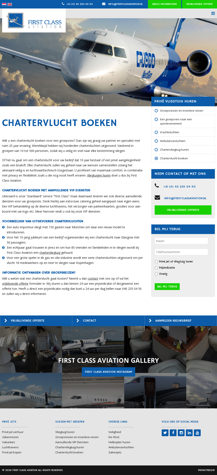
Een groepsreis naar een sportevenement (176, 121)
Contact (89, 321)
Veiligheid (114, 432)
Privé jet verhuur (13, 432)
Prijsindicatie (167, 267)
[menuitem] (4, 4)
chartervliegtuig (49, 253)
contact (93, 278)
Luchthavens (10, 447)
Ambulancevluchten (172, 141)
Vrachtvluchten (169, 132)
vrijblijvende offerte (15, 284)
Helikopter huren (119, 442)
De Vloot (113, 437)
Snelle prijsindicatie (164, 4)
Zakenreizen (10, 437)
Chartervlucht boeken (174, 158)
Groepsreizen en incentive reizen (181, 110)
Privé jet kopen (11, 452)
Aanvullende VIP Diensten (72, 442)
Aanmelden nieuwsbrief (173, 321)
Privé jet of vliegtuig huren (176, 261)
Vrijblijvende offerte (199, 4)
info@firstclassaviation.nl (122, 4)
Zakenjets (114, 452)
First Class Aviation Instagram (108, 372)
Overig (163, 274)
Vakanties (8, 442)
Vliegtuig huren (65, 432)
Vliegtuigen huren (99, 175)
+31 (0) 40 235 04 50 (80, 4)
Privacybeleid (206, 470)
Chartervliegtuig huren (174, 149)
